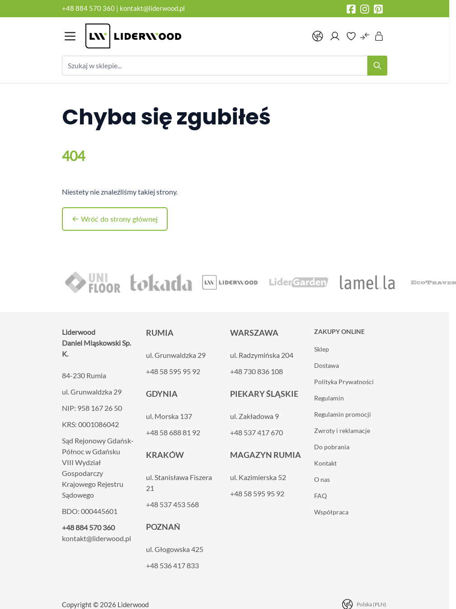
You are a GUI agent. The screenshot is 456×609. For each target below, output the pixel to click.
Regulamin (329, 398)
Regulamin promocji (342, 414)
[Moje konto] (335, 36)
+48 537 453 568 (172, 504)
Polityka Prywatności (344, 381)
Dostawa (326, 365)
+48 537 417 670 (256, 432)
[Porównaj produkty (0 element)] (364, 36)
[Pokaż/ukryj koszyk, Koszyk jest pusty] (379, 36)
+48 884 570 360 (88, 8)
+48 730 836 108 (256, 371)
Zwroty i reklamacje (342, 430)
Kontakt (325, 463)
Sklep (321, 349)
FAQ (320, 496)
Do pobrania (331, 447)
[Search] (377, 66)
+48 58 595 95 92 (173, 371)
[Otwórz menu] (70, 36)
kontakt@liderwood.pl (152, 8)
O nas (322, 479)
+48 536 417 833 (172, 565)
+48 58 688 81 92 (173, 432)
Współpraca (331, 512)
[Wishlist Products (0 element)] (351, 36)
